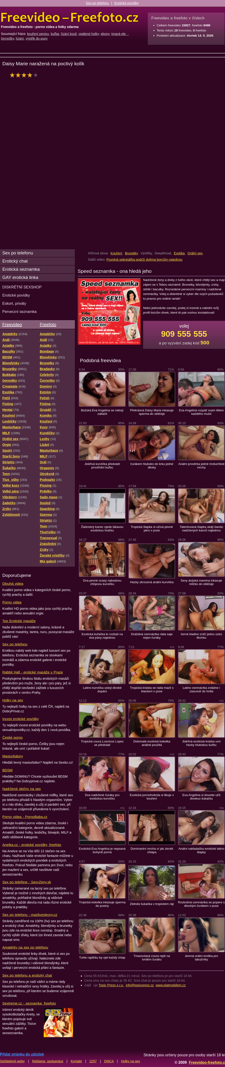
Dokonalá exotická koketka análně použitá (151, 743)
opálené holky (89, 34)
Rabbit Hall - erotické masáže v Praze (32, 672)
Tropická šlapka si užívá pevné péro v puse (152, 528)
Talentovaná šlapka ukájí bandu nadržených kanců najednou (201, 528)
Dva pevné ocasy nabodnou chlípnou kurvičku (102, 582)
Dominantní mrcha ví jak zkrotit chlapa (152, 850)
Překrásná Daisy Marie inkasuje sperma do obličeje (152, 412)
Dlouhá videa (12, 583)
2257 (93, 1061)
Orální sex (195, 253)
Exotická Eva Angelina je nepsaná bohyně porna (102, 850)
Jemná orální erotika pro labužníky (201, 957)
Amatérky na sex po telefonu (25, 947)
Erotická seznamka (21, 269)
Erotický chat (15, 261)
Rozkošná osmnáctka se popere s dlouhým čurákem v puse (201, 904)
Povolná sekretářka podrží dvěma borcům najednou (144, 259)
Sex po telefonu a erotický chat (27, 975)
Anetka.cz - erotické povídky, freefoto (31, 845)
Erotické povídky (126, 3)
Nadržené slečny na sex (21, 789)
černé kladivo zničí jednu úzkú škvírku (201, 635)
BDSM (7, 770)
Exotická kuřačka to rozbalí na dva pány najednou (102, 635)
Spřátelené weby (12, 1061)
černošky (7, 38)
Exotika (179, 253)
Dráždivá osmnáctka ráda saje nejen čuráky (152, 635)
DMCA (109, 1061)
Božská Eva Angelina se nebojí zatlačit (102, 412)
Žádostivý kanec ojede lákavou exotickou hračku (102, 528)
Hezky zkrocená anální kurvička (152, 582)
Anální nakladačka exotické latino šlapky (201, 850)
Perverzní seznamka (19, 311)
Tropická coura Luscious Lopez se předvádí (102, 743)
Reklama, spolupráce (47, 1061)
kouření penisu (38, 34)
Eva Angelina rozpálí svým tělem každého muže (201, 412)
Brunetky (131, 253)
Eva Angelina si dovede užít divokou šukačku (201, 796)
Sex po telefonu (97, 3)
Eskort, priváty (14, 303)
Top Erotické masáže (19, 621)
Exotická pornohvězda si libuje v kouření (152, 796)
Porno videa (12, 602)
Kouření (116, 253)
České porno (12, 737)
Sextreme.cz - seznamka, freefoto (29, 1003)
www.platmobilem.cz (171, 985)
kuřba (55, 34)
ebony (105, 34)
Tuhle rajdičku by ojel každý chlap (102, 957)
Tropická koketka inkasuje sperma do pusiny (102, 904)
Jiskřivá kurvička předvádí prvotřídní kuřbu (102, 465)
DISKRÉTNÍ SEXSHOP (22, 287)
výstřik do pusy (36, 38)
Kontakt (76, 1061)
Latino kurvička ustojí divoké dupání (102, 689)
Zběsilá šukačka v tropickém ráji (152, 904)
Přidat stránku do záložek (22, 1054)
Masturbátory (12, 756)
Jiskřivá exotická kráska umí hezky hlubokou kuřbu (201, 743)
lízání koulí (69, 34)
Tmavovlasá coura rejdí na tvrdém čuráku (152, 957)
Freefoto (48, 324)
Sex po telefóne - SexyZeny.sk (26, 882)
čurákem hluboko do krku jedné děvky (151, 465)
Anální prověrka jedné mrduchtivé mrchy (201, 465)
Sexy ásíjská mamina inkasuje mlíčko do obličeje (201, 582)
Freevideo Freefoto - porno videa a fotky (69, 17)
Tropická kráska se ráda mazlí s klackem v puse (152, 689)
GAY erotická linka (20, 277)
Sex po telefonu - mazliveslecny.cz (29, 915)
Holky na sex (12, 700)
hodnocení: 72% (25, 75)
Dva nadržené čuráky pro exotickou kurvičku (102, 796)
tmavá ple (119, 34)
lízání (20, 38)
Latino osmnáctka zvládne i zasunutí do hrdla (201, 689)
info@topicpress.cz (140, 985)
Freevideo (12, 324)
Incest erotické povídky (20, 719)
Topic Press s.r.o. (111, 985)
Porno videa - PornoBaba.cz (24, 817)
